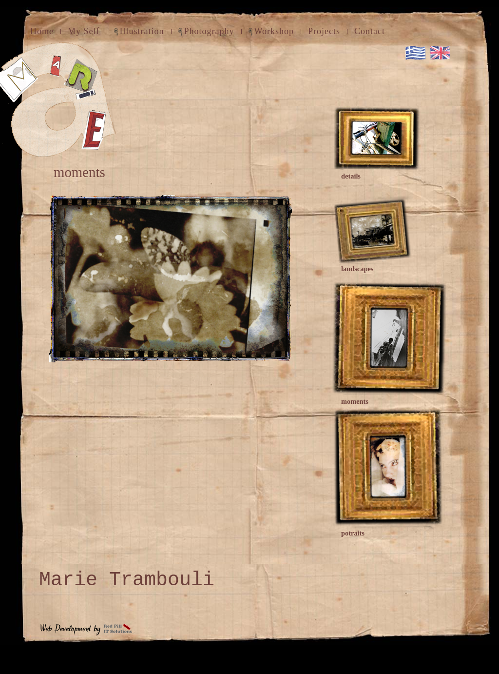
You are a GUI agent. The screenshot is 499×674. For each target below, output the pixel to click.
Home (42, 31)
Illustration (142, 31)
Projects (324, 31)
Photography (209, 31)
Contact (369, 31)
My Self (84, 31)
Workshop (274, 31)
